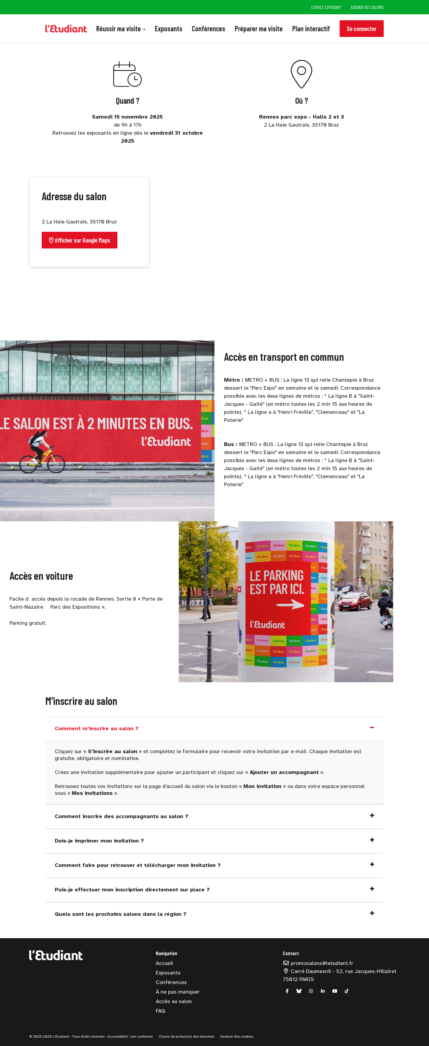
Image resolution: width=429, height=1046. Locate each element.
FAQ (160, 1011)
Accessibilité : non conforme (130, 1036)
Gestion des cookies (236, 1036)
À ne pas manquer (178, 992)
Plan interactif (311, 28)
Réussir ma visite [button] (120, 28)
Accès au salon (174, 1001)
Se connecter (362, 28)
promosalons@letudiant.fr (318, 963)
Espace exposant (326, 7)
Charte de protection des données (186, 1036)
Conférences (208, 28)
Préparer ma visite (259, 28)
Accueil (164, 963)
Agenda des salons (367, 7)
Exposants (168, 28)
